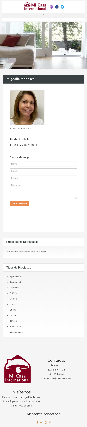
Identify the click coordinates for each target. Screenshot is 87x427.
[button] (43, 15)
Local (12, 304)
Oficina (13, 310)
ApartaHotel (15, 276)
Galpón (13, 299)
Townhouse (15, 326)
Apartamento (16, 282)
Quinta (13, 315)
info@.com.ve (61, 378)
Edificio (13, 293)
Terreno (13, 321)
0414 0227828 (29, 145)
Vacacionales (16, 332)
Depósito (14, 287)
